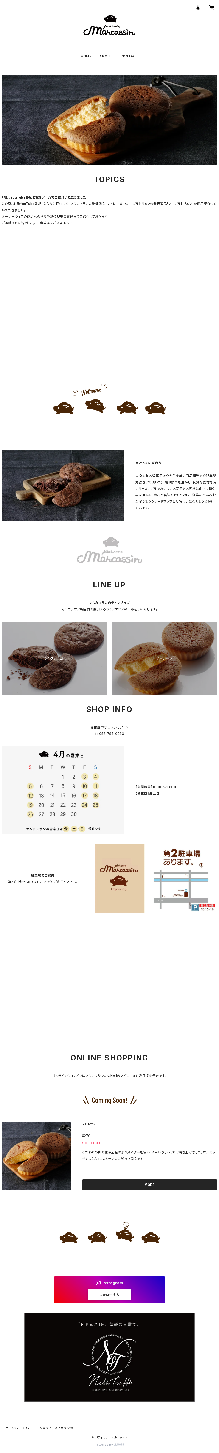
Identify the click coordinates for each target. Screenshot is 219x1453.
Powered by (109, 1444)
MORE (149, 1185)
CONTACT (129, 56)
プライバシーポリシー (19, 1428)
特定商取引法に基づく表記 (57, 1428)
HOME (86, 56)
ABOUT (105, 56)
